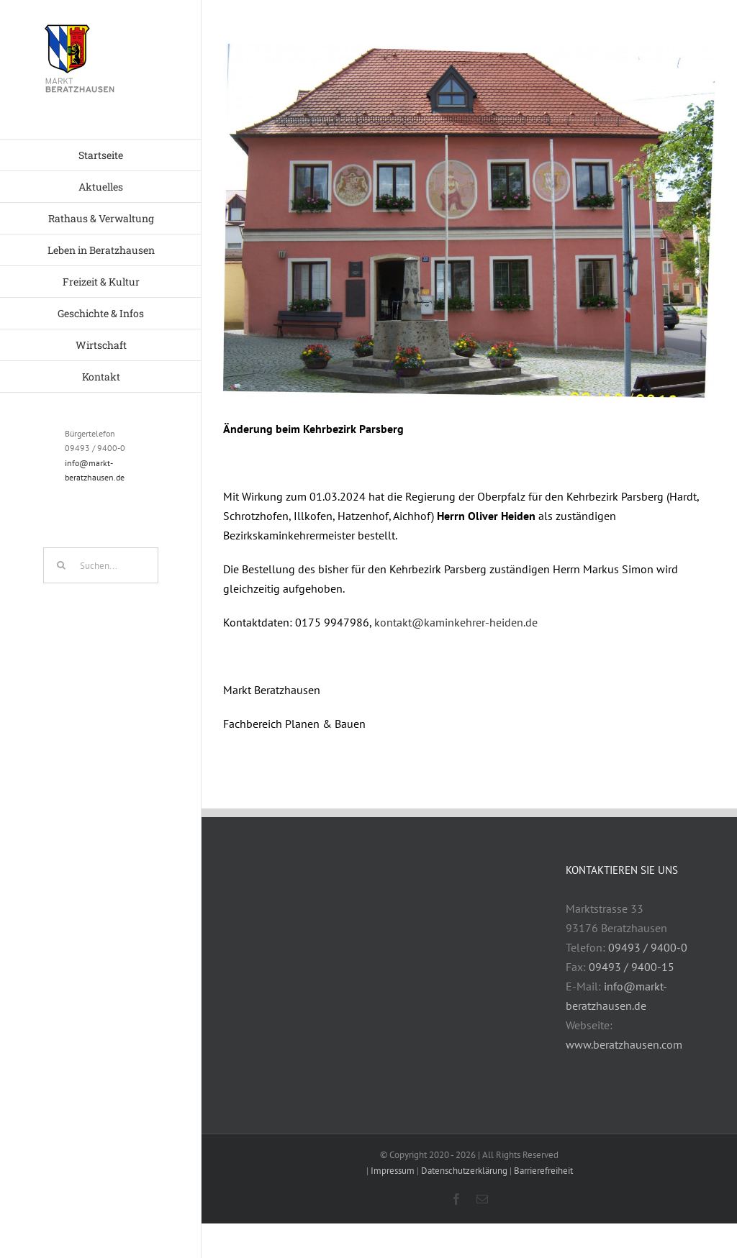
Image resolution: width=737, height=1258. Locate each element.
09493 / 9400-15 (631, 967)
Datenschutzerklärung (464, 1170)
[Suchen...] (100, 565)
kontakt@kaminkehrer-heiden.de (456, 622)
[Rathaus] (469, 220)
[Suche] (61, 565)
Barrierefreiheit (543, 1170)
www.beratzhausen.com (624, 1044)
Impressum (393, 1170)
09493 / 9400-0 (647, 947)
